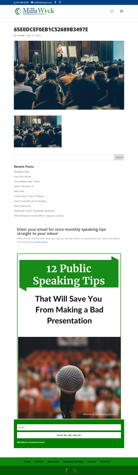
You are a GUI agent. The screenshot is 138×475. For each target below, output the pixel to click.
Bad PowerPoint (22, 206)
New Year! (19, 191)
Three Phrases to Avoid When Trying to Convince (39, 215)
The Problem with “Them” (27, 181)
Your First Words (22, 176)
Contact (92, 461)
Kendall (20, 35)
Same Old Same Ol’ (24, 186)
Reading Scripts (22, 171)
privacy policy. (41, 241)
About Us (105, 461)
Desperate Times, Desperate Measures (34, 210)
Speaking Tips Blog (73, 461)
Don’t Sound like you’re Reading (30, 201)
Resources (53, 461)
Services (39, 461)
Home (27, 461)
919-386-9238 (22, 2)
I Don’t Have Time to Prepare (29, 196)
